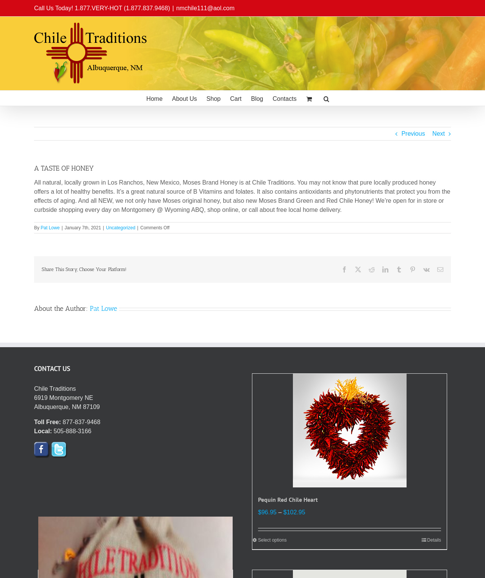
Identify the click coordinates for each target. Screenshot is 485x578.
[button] (326, 98)
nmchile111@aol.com (205, 8)
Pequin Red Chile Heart (288, 499)
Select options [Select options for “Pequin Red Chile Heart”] (272, 540)
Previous (413, 133)
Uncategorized (120, 227)
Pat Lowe (50, 227)
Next (438, 133)
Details (434, 540)
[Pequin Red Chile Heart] (349, 430)
